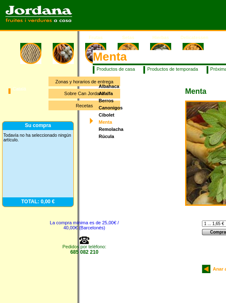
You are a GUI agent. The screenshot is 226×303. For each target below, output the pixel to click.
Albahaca (109, 86)
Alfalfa (106, 93)
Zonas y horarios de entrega (84, 81)
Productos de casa (116, 69)
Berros (106, 100)
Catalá (19, 88)
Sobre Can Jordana (84, 93)
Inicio (31, 37)
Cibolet (106, 114)
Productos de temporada (172, 69)
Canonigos (111, 107)
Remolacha (111, 129)
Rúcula (106, 136)
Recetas (84, 105)
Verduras (63, 37)
